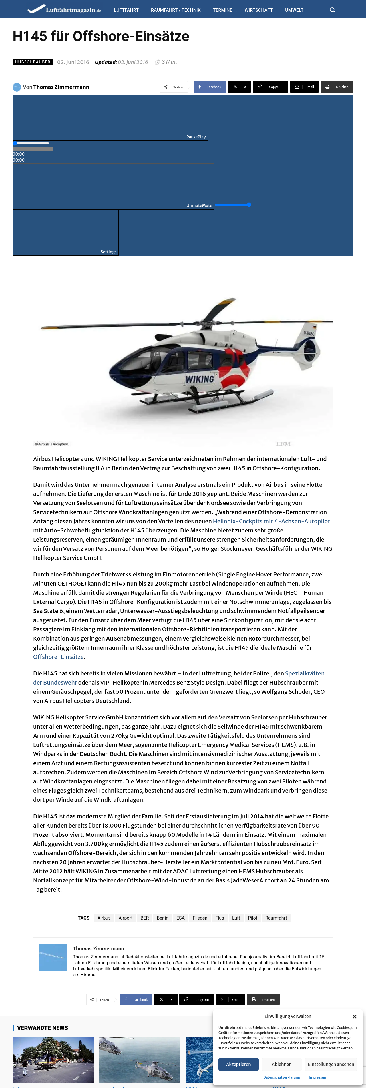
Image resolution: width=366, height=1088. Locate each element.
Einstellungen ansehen (331, 1064)
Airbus (104, 918)
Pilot (252, 918)
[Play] (110, 118)
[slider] (31, 143)
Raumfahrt (276, 918)
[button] (354, 1016)
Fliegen (200, 918)
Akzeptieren (238, 1064)
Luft (236, 918)
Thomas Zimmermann (61, 87)
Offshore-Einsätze (58, 656)
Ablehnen (282, 1064)
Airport (126, 918)
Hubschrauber (33, 62)
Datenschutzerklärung (281, 1077)
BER (145, 918)
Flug (219, 918)
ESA (180, 918)
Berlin (162, 918)
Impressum (318, 1077)
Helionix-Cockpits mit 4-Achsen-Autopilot (271, 521)
